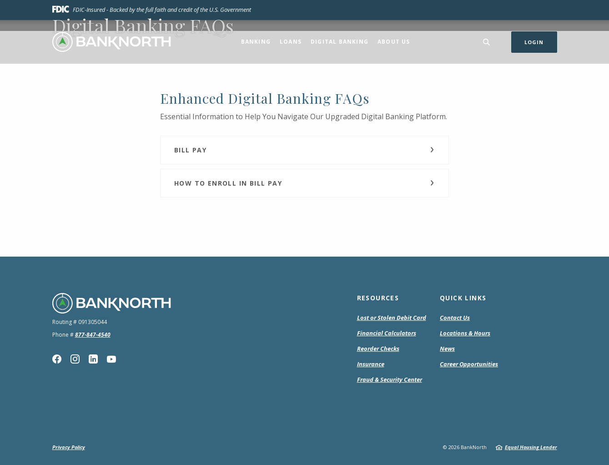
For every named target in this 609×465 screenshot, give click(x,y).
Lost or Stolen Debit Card (391, 317)
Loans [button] (291, 41)
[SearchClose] (486, 42)
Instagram (75, 359)
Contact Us (455, 317)
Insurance (370, 364)
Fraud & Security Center (389, 379)
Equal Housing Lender (531, 447)
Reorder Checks (378, 349)
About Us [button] (393, 41)
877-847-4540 (93, 335)
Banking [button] (256, 41)
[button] (304, 150)
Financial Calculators (386, 333)
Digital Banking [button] (339, 41)
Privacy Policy (68, 447)
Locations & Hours (465, 333)
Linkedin (93, 359)
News (447, 348)
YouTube (111, 359)
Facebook (56, 359)
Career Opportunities (469, 364)
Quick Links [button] (463, 297)
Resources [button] (378, 297)
